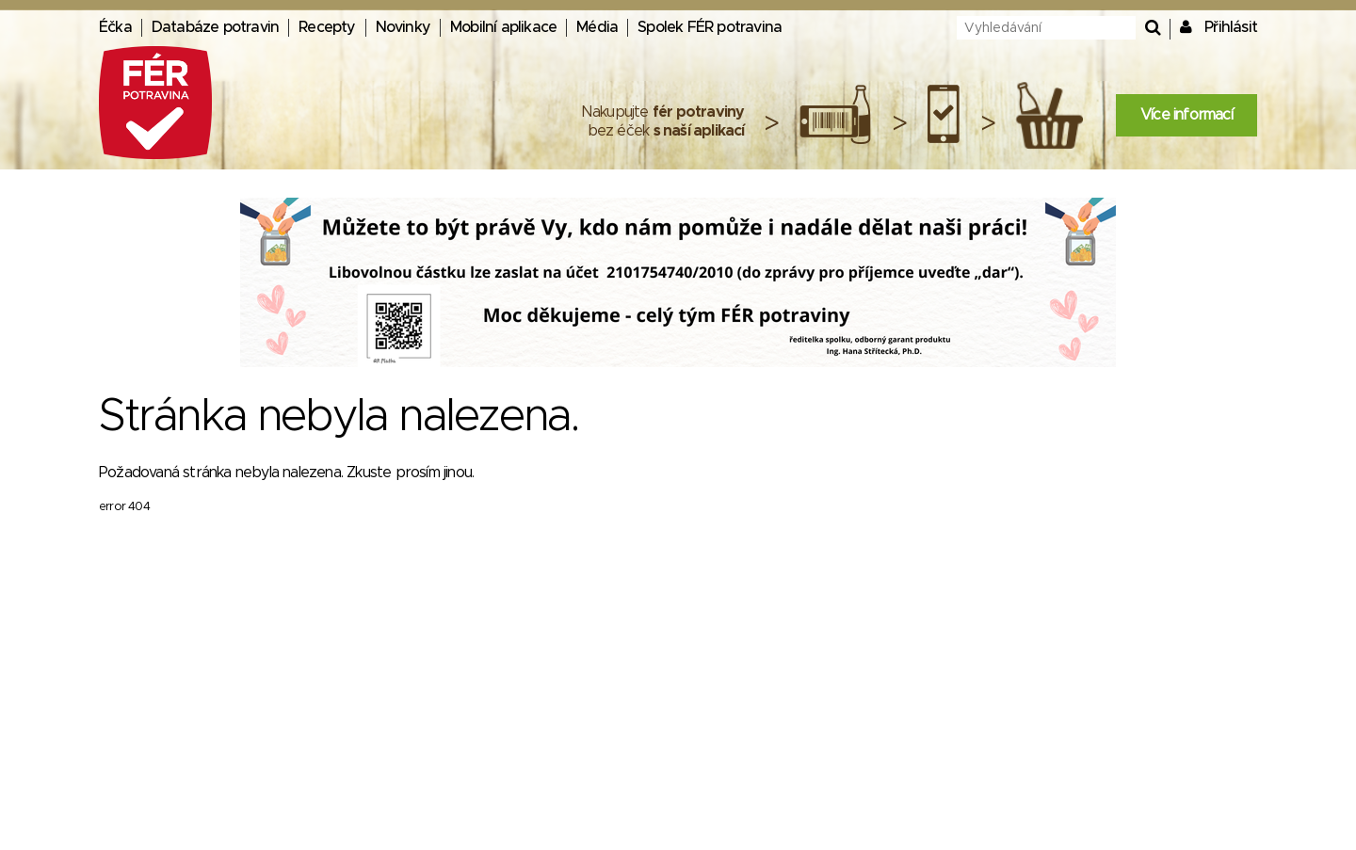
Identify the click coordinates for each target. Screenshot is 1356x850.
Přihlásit (1230, 27)
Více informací (1186, 114)
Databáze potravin (215, 27)
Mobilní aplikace (503, 27)
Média (597, 27)
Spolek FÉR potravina (710, 27)
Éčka (115, 27)
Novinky (403, 27)
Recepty (327, 27)
